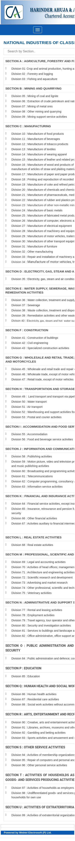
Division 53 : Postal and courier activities (36, 417)
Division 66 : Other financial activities (34, 518)
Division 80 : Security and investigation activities (41, 625)
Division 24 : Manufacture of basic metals (36, 210)
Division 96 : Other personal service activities (39, 765)
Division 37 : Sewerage (25, 305)
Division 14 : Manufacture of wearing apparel (39, 154)
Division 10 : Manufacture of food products (37, 133)
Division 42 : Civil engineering (29, 342)
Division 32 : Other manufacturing (32, 251)
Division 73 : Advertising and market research (39, 582)
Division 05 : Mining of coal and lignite (34, 96)
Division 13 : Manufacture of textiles (33, 149)
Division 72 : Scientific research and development (42, 577)
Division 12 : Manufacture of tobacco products (39, 144)
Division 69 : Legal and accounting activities (38, 562)
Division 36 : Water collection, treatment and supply (43, 300)
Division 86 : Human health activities (33, 694)
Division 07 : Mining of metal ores (32, 106)
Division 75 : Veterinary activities (31, 593)
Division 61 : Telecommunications (32, 476)
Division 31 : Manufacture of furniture (34, 246)
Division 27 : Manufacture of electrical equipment (41, 225)
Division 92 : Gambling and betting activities (38, 732)
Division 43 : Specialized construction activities (40, 348)
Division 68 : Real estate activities (32, 545)
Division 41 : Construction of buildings (34, 337)
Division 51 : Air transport (27, 406)
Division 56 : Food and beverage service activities (42, 439)
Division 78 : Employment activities (33, 615)
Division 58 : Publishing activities (31, 456)
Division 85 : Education (25, 676)
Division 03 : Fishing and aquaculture (34, 79)
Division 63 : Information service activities (37, 486)
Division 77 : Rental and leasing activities (36, 610)
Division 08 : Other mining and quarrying (36, 111)
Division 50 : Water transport (29, 401)
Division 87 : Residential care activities (35, 699)
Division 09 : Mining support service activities (39, 116)
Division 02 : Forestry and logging (32, 73)
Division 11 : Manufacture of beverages (35, 138)
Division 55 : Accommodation (29, 434)
